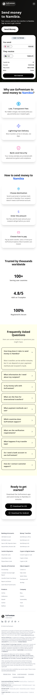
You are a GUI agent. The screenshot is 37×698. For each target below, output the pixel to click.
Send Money (9, 29)
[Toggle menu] (34, 3)
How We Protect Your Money (8, 578)
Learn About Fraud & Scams (8, 584)
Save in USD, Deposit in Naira (8, 543)
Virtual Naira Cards (6, 558)
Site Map (22, 582)
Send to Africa (23, 681)
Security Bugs (4, 569)
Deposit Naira (9, 686)
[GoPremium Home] (8, 3)
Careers (22, 596)
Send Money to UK (24, 546)
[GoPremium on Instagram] (5, 621)
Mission (22, 606)
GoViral (3, 602)
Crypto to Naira (24, 558)
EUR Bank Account (6, 540)
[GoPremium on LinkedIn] (2, 621)
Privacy (14, 674)
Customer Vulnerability (18, 677)
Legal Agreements (22, 674)
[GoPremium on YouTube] (15, 621)
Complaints (31, 674)
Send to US (31, 681)
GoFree (3, 593)
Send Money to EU (24, 543)
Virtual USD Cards (5, 555)
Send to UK (11, 683)
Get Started (18, 76)
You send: (7, 42)
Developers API (24, 579)
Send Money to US (24, 540)
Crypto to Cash (15, 692)
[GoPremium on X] (18, 621)
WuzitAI (3, 599)
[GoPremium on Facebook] (12, 621)
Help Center (23, 573)
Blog (21, 593)
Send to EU (4, 683)
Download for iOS (18, 506)
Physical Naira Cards (6, 561)
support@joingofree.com (27, 635)
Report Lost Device (6, 581)
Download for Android (18, 513)
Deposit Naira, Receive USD (8, 546)
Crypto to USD (23, 561)
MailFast (3, 606)
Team (21, 602)
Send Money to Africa (25, 537)
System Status (23, 576)
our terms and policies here (8, 670)
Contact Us (23, 569)
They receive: (8, 51)
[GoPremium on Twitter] (9, 621)
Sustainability (23, 599)
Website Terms (7, 674)
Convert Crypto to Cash (26, 555)
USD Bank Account (6, 537)
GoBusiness (4, 596)
